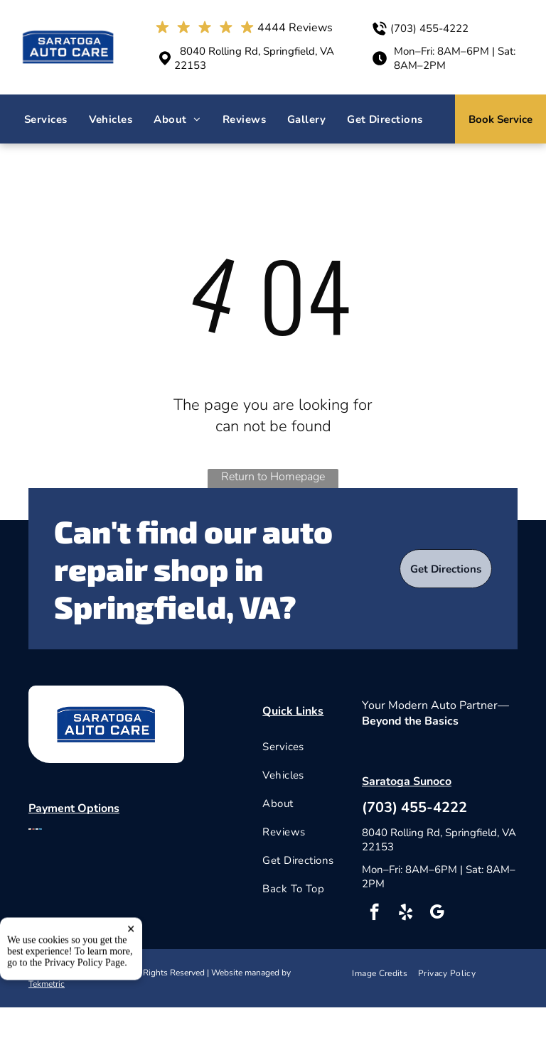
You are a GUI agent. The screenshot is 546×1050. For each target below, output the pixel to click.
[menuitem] (46, 119)
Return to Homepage (273, 477)
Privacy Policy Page (85, 1022)
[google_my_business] (436, 913)
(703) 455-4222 (429, 28)
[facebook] (374, 913)
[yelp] (405, 913)
